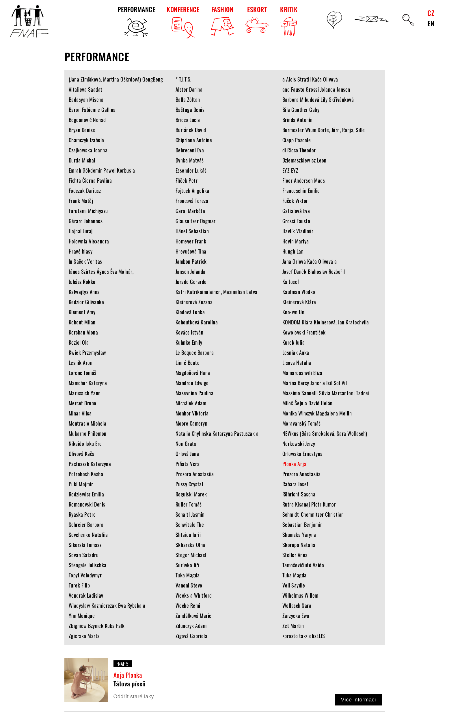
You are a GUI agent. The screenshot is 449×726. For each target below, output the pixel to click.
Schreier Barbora (86, 524)
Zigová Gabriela (192, 636)
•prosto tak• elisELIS (303, 636)
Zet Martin (293, 625)
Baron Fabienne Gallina (92, 109)
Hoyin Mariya (295, 241)
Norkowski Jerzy (298, 443)
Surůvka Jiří (188, 565)
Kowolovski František (304, 332)
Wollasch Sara (297, 605)
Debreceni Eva (190, 150)
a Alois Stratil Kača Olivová (310, 79)
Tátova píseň (129, 683)
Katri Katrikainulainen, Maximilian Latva (217, 291)
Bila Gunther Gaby (301, 109)
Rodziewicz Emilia (86, 494)
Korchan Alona (83, 332)
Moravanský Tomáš (301, 423)
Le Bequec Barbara (195, 352)
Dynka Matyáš (190, 160)
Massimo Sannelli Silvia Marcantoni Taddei (326, 393)
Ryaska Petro (82, 514)
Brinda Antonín (297, 119)
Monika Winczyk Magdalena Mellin (317, 413)
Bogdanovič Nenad (87, 119)
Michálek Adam (191, 403)
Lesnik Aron (81, 362)
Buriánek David (191, 130)
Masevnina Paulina (195, 393)
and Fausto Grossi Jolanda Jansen (316, 89)
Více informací (358, 700)
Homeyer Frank (191, 241)
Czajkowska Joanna (88, 150)
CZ (430, 13)
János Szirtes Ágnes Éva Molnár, (101, 271)
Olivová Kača (82, 453)
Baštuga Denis (190, 109)
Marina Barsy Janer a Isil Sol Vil (314, 383)
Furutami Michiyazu (88, 211)
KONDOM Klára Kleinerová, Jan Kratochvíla (325, 322)
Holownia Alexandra (89, 241)
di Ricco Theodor (299, 150)
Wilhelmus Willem (300, 595)
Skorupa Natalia (299, 544)
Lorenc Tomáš (82, 372)
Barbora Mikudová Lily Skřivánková (318, 99)
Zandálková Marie (194, 615)
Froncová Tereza (192, 200)
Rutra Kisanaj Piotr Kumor (309, 504)
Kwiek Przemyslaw (87, 352)
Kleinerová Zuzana (194, 302)
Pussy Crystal (189, 484)
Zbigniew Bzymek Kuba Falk (97, 625)
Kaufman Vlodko (298, 291)
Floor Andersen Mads (303, 180)
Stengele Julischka (88, 565)
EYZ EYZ (290, 170)
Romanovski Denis (87, 504)
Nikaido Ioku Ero (85, 443)
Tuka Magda (188, 575)
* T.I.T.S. (183, 79)
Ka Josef (290, 281)
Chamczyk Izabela (86, 140)
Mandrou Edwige (192, 383)
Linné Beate (188, 362)
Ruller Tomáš (189, 504)
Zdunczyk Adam (191, 625)
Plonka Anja (294, 464)
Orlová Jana (187, 453)
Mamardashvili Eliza (302, 372)
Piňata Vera (188, 464)
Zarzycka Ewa (296, 615)
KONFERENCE (183, 21)
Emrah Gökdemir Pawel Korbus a (102, 170)
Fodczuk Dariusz (85, 190)
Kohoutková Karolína (197, 322)
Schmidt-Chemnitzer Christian (313, 514)
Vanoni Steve (189, 585)
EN (430, 23)
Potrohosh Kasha (86, 474)
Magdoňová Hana (193, 372)
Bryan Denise (82, 130)
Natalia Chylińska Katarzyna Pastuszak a (217, 433)
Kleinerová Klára (299, 302)
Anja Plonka (127, 674)
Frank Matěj (81, 200)
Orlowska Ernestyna (302, 453)
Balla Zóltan (188, 99)
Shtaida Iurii (188, 534)
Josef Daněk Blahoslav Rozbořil (313, 271)
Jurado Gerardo (191, 281)
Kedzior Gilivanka (86, 302)
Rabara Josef (295, 484)
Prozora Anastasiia (195, 474)
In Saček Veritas (85, 261)
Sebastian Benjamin (302, 524)
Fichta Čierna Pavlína (90, 180)
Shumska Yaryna (299, 534)
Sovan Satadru (84, 555)
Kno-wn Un (293, 312)
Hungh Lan (293, 251)
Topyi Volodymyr (85, 575)
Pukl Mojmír (81, 484)
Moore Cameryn (192, 423)
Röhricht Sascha (299, 494)
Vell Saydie (293, 585)
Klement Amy (82, 312)
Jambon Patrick (191, 261)
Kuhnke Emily (189, 342)
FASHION (222, 20)
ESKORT (257, 19)
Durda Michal (82, 160)
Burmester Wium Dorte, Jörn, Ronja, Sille (323, 130)
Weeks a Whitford (194, 595)
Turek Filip (79, 585)
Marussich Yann (85, 393)
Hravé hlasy (81, 251)
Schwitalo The (190, 524)
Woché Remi (188, 605)
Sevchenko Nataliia (88, 534)
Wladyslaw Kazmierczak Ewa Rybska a (107, 605)
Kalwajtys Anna (84, 291)
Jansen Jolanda (191, 271)
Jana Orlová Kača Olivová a (309, 261)
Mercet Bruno (82, 403)
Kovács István (190, 332)
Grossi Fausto (296, 221)
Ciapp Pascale (296, 140)
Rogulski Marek (191, 494)
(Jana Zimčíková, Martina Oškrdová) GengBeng (116, 79)
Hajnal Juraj (81, 231)
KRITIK (288, 21)
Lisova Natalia (296, 362)
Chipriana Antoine (194, 140)
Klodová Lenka (190, 312)
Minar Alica (80, 413)
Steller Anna (295, 555)
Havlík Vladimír (298, 231)
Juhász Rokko (82, 281)
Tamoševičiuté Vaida (303, 565)
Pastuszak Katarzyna (90, 464)
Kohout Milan (82, 322)
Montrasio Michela (88, 423)
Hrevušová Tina (191, 251)
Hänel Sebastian (192, 231)
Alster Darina (189, 89)
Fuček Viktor (295, 200)
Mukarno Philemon (88, 433)
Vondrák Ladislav (86, 595)
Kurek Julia (293, 342)
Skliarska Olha (190, 544)
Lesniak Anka (295, 352)
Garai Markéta (190, 211)
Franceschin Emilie (301, 190)
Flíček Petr (187, 180)
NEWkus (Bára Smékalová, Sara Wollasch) (324, 433)
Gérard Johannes (86, 221)
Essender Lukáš (191, 170)
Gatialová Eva (296, 211)
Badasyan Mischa (86, 99)
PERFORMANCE (136, 21)
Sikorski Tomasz (85, 544)
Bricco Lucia (188, 119)
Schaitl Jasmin (190, 514)
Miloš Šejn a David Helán (307, 403)
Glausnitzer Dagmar (196, 221)
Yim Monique (82, 615)
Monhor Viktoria (192, 413)
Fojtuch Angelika (192, 190)
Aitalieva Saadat (86, 89)
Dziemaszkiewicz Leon (304, 160)
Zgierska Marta (84, 636)
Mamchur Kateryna (88, 383)
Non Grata (186, 443)
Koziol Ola (79, 342)
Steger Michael (191, 555)
